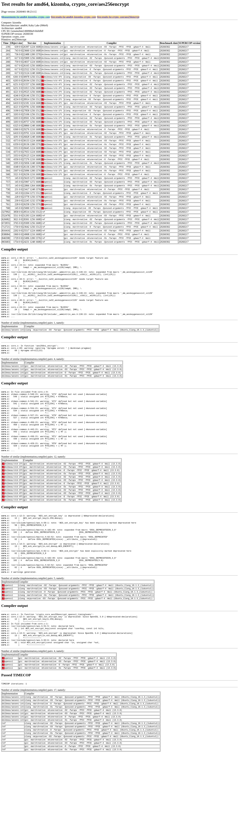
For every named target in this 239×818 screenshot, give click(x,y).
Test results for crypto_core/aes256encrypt (118, 17)
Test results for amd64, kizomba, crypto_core (73, 17)
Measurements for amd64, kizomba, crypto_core (25, 17)
